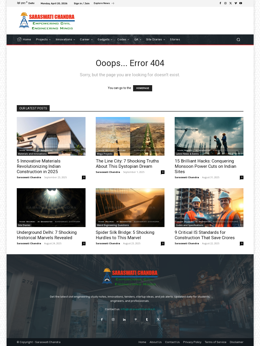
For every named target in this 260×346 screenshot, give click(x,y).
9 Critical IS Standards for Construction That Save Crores (205, 235)
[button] (238, 40)
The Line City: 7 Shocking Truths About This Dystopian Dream (127, 163)
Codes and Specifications (189, 225)
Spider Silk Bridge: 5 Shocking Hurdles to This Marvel (125, 235)
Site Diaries (24, 225)
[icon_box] (104, 3)
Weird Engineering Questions (113, 225)
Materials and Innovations (32, 153)
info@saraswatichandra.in (138, 309)
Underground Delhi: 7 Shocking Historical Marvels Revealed (47, 235)
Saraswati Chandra (29, 177)
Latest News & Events (187, 153)
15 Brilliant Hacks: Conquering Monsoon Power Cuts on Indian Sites (205, 166)
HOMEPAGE (142, 88)
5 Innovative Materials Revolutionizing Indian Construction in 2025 (38, 166)
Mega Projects (104, 153)
